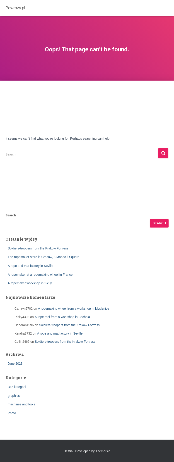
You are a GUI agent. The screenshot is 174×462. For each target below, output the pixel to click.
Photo (12, 413)
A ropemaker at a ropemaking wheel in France (40, 274)
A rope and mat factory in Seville (30, 266)
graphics (14, 395)
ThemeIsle (103, 451)
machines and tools (21, 404)
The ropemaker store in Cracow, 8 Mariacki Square (43, 257)
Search (10, 215)
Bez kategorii (17, 387)
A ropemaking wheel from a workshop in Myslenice (73, 308)
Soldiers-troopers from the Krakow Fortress (38, 248)
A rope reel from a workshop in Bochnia (62, 317)
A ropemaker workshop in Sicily (30, 283)
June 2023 (15, 363)
